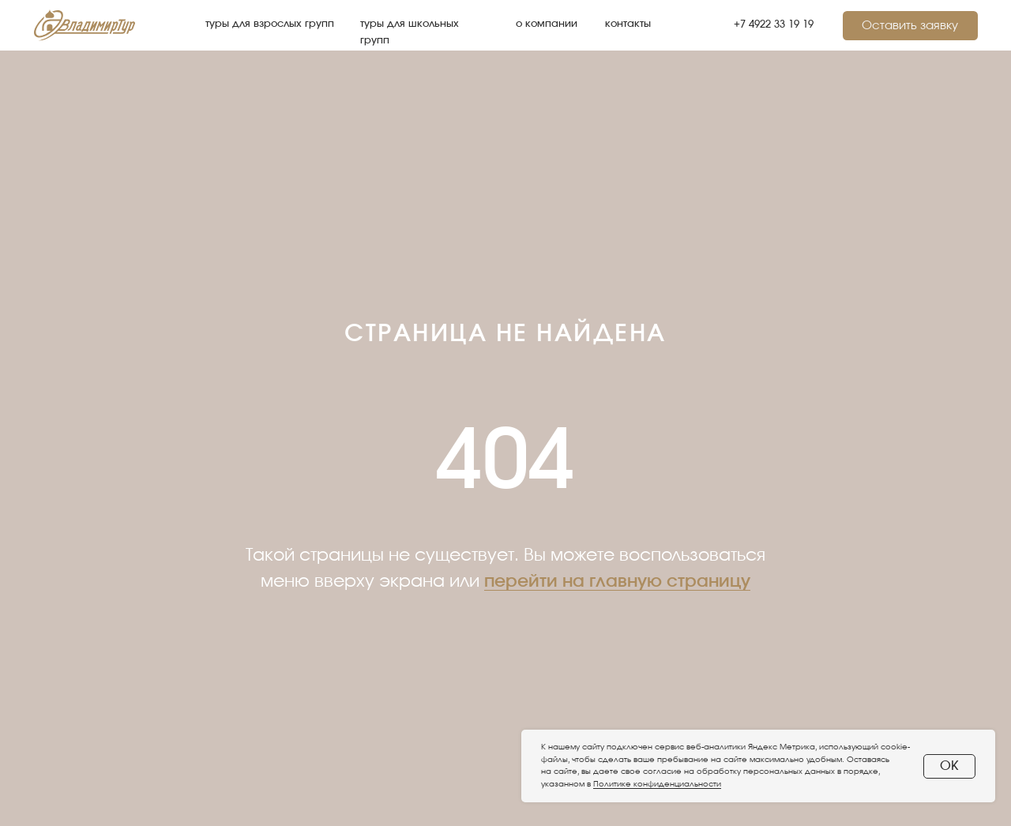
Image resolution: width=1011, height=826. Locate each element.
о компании (546, 24)
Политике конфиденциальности (657, 784)
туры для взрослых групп (269, 24)
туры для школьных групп (409, 32)
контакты (628, 24)
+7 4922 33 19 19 (774, 25)
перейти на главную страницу (617, 581)
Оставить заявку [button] (910, 26)
